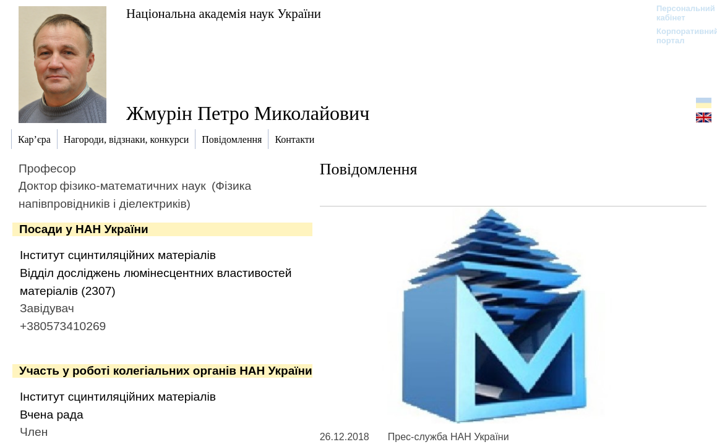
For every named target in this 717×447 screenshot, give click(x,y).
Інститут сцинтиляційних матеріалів (118, 255)
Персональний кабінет (679, 13)
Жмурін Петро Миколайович (247, 113)
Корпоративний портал (679, 36)
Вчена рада (52, 414)
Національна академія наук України (223, 13)
